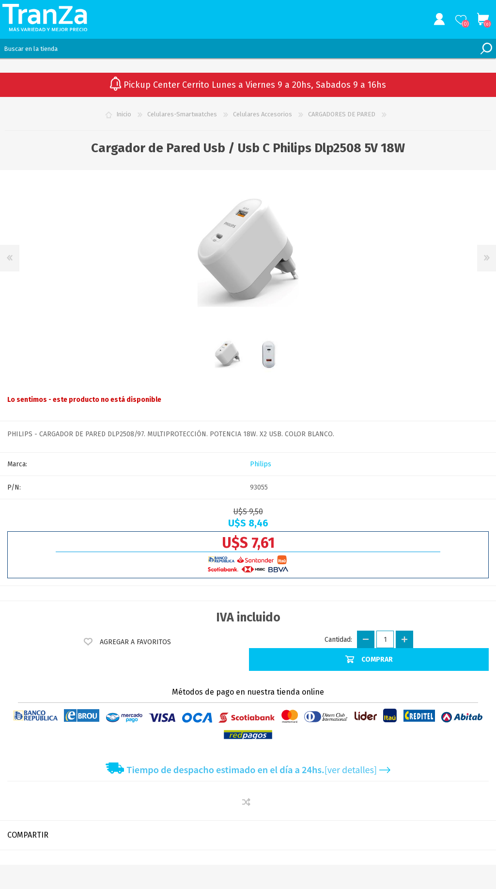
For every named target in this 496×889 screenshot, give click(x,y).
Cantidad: (338, 639)
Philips (260, 464)
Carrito (483, 19)
